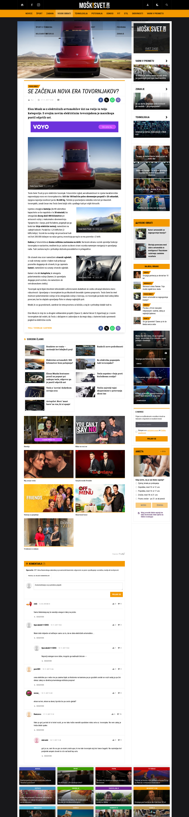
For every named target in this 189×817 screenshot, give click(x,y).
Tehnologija (81, 13)
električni (47, 328)
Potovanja (97, 13)
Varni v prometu (155, 13)
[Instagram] (38, 5)
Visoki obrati (64, 13)
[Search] (167, 5)
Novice (29, 13)
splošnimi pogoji (153, 430)
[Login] (147, 5)
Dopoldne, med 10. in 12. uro (149, 487)
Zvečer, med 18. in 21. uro (148, 495)
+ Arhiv (163, 451)
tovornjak (37, 328)
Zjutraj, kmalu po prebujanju (148, 483)
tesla (30, 328)
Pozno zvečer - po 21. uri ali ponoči (151, 499)
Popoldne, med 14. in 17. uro (149, 491)
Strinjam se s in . (152, 431)
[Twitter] (106, 100)
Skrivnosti (137, 13)
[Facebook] (32, 5)
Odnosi (109, 13)
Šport (39, 13)
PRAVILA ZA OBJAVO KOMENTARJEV (39, 576)
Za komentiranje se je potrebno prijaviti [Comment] (78, 586)
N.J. (32, 100)
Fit (118, 13)
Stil (126, 13)
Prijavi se (116, 594)
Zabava (50, 13)
